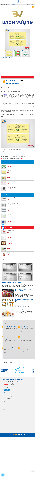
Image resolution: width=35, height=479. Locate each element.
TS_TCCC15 (9, 241)
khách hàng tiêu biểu (6, 362)
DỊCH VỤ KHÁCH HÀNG (9, 337)
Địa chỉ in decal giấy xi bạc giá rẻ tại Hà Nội (12, 282)
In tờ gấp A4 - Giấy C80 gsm (12, 230)
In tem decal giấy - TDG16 (11, 214)
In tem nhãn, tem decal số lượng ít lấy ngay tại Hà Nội (23, 290)
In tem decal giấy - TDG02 (11, 176)
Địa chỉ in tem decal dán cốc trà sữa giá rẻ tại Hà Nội (24, 310)
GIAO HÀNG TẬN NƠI (8, 347)
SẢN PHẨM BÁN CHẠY (7, 227)
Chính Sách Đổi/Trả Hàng (8, 395)
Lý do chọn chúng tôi (6, 323)
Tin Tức (5, 401)
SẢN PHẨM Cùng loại (7, 162)
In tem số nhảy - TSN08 (11, 197)
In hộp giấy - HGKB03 (11, 247)
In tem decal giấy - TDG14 (11, 170)
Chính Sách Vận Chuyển (8, 396)
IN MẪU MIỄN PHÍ (24, 337)
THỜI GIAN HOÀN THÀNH (26, 326)
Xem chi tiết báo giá (17, 77)
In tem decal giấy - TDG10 (11, 187)
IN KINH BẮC (12, 4)
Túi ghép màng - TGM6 (11, 252)
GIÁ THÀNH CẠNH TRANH (26, 347)
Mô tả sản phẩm (5, 87)
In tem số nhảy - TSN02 (11, 219)
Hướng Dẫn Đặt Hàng (7, 398)
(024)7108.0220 (6, 409)
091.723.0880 (31, 4)
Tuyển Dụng (6, 403)
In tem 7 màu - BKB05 (11, 208)
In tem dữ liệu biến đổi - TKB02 (12, 203)
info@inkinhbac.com (13, 83)
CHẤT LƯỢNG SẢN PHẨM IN (10, 326)
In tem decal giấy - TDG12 (11, 181)
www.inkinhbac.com (7, 387)
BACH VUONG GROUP (6, 435)
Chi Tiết (9, 166)
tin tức (2, 260)
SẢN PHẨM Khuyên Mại (7, 194)
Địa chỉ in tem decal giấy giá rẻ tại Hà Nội (24, 300)
